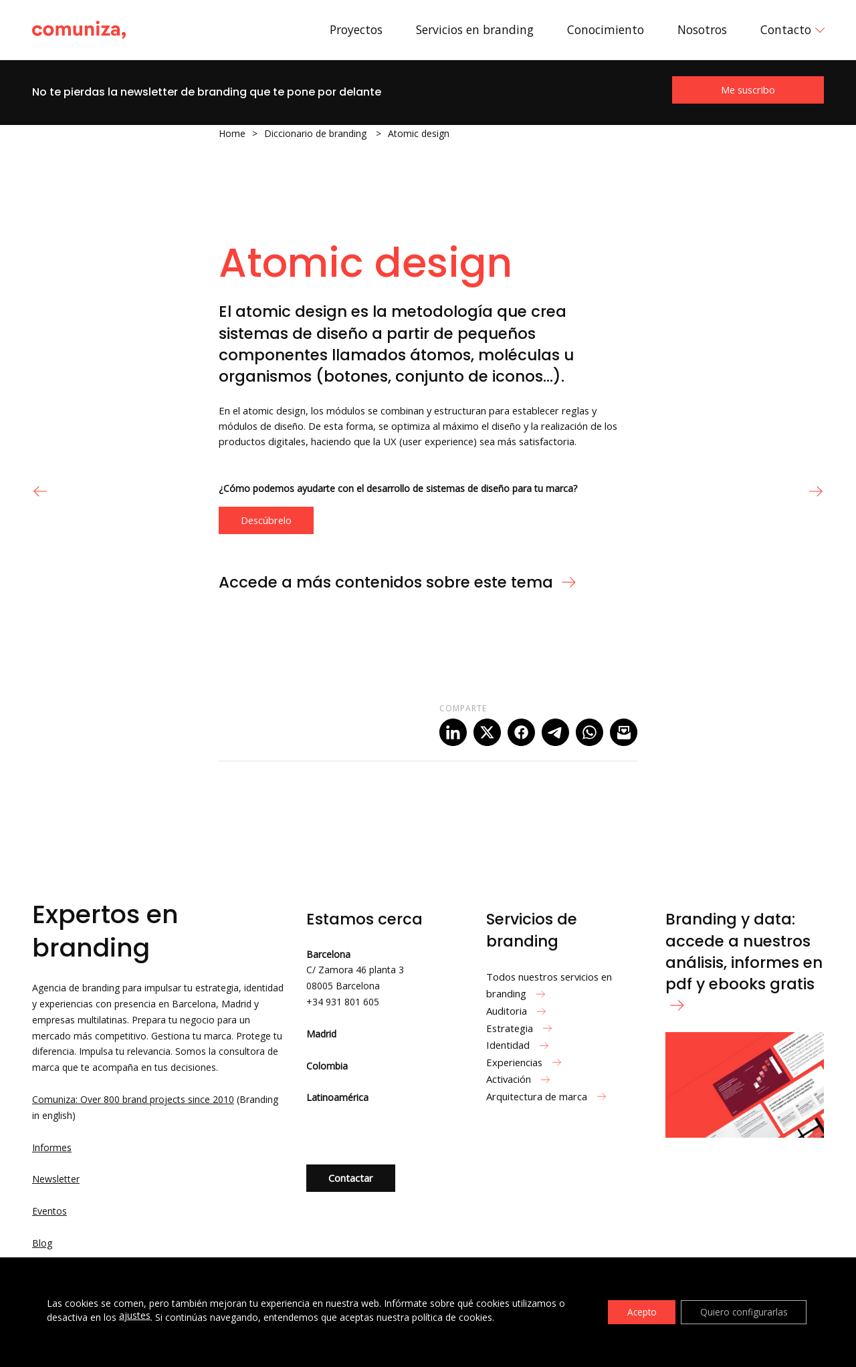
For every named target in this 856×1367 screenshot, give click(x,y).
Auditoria (518, 1010)
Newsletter (56, 1178)
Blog (42, 1243)
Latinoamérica (337, 1097)
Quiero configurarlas (742, 1312)
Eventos (49, 1211)
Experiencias (525, 1062)
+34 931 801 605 (342, 1001)
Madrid (321, 1033)
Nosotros (702, 29)
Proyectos (356, 29)
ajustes (134, 1316)
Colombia (327, 1066)
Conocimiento (605, 29)
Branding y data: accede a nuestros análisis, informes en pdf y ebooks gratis (744, 959)
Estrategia (521, 1028)
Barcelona (328, 954)
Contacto (785, 29)
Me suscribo (748, 89)
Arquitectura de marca (548, 1096)
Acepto (637, 1312)
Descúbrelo (266, 520)
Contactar (350, 1178)
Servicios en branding (475, 29)
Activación (520, 1079)
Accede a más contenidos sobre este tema (398, 582)
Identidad (519, 1044)
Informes (52, 1147)
